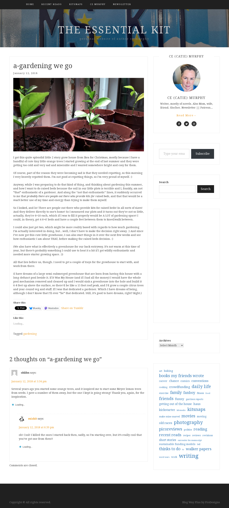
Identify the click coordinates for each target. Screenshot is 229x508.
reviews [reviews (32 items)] (196, 435)
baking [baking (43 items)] (168, 370)
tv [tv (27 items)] (183, 449)
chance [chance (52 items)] (174, 381)
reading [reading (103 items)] (200, 429)
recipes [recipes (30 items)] (186, 435)
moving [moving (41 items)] (201, 416)
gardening (30, 333)
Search (163, 182)
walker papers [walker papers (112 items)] (198, 449)
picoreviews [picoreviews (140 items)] (170, 429)
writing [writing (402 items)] (189, 456)
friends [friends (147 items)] (166, 398)
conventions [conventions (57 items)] (199, 381)
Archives (165, 340)
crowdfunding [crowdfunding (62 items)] (179, 387)
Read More (187, 115)
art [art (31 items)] (160, 371)
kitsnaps (76, 4)
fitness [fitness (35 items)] (200, 393)
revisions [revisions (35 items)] (207, 435)
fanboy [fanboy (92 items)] (189, 393)
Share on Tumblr (72, 308)
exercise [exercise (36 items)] (163, 393)
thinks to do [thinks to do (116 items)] (169, 449)
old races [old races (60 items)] (165, 423)
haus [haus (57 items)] (196, 404)
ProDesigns (212, 502)
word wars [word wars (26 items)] (164, 457)
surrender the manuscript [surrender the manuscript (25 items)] (190, 440)
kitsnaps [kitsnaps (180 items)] (196, 409)
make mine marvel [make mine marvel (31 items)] (169, 416)
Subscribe (203, 153)
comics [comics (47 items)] (185, 381)
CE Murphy (98, 4)
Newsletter (122, 4)
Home (30, 4)
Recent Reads (51, 4)
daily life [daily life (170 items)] (201, 386)
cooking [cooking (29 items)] (163, 387)
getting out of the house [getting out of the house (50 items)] (175, 404)
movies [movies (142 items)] (188, 415)
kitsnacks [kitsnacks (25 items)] (181, 410)
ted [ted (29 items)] (198, 444)
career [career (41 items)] (163, 381)
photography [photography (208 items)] (188, 422)
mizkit (32, 418)
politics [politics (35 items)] (188, 429)
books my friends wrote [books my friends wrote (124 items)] (181, 375)
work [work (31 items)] (174, 457)
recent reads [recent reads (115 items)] (170, 435)
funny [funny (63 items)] (179, 399)
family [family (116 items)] (176, 392)
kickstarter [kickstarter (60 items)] (167, 410)
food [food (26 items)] (208, 393)
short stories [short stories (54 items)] (167, 440)
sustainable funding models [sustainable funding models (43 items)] (177, 444)
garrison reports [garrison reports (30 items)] (194, 399)
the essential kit (114, 30)
